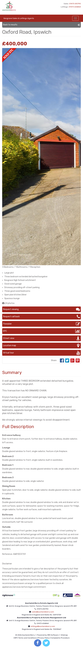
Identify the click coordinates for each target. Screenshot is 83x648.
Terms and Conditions (27, 638)
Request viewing (41, 309)
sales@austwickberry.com (43, 612)
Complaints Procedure (60, 638)
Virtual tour (41, 353)
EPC (41, 331)
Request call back (41, 317)
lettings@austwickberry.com (43, 626)
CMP (15, 638)
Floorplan (41, 324)
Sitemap (64, 635)
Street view (41, 338)
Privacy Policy (44, 638)
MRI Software (53, 635)
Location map (41, 346)
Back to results (41, 25)
